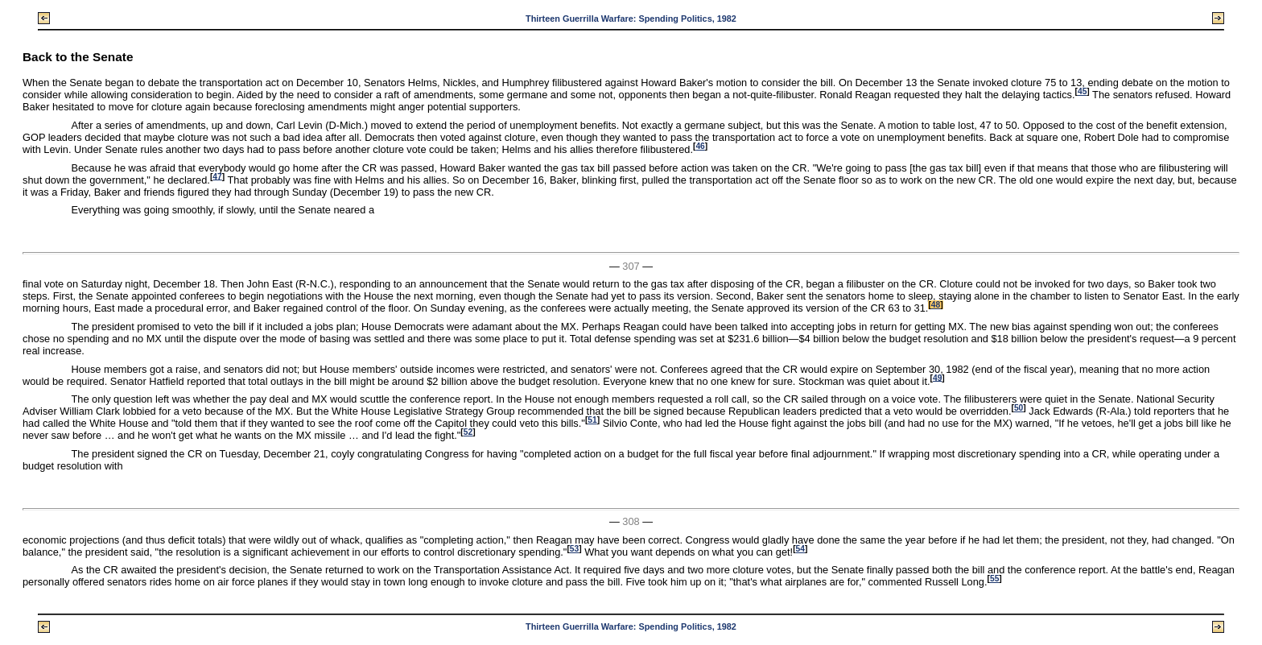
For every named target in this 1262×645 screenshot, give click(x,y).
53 (574, 548)
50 (1018, 407)
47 (216, 176)
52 (468, 432)
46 (699, 146)
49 (937, 377)
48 (935, 304)
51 (592, 420)
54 (800, 548)
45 (1082, 91)
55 (994, 578)
